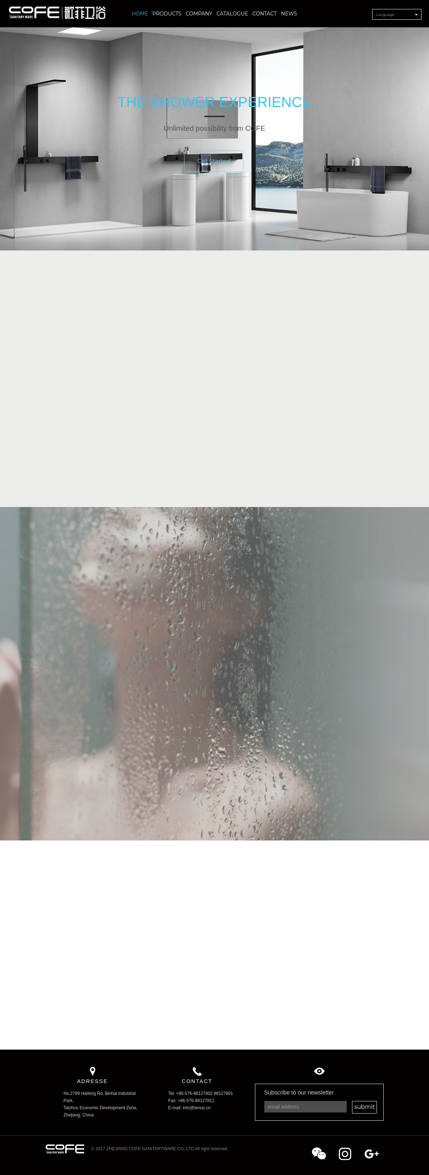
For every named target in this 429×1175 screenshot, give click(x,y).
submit (364, 1106)
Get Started (214, 166)
